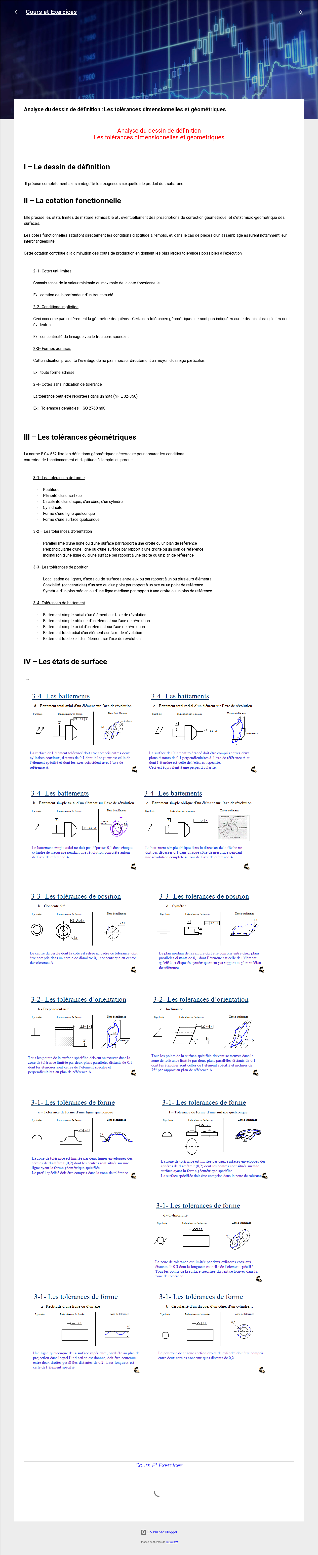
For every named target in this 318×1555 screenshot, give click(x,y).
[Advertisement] (159, 60)
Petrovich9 (172, 1542)
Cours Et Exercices (159, 1465)
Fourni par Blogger (159, 1532)
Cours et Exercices (51, 11)
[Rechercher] (301, 13)
